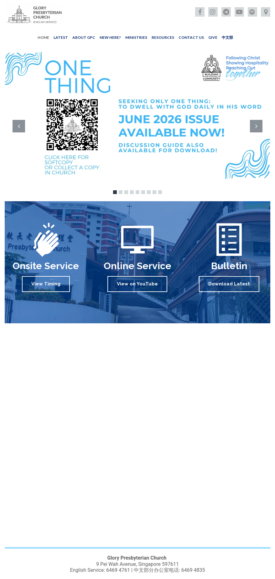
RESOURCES (163, 37)
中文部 (227, 37)
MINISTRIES (136, 37)
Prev (19, 126)
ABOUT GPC (83, 37)
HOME (43, 37)
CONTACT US (191, 37)
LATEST (61, 37)
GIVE (212, 37)
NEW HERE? (110, 37)
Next (256, 126)
